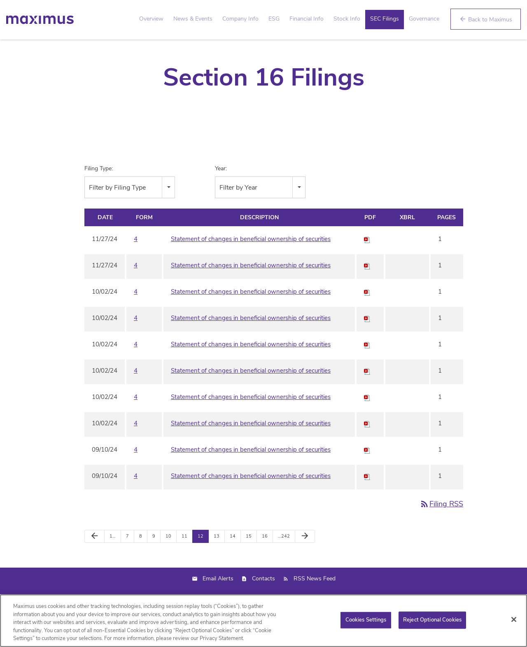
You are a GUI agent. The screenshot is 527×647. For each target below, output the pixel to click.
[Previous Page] (94, 557)
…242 (284, 557)
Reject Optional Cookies (432, 623)
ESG (274, 19)
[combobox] (129, 208)
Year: (221, 189)
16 (265, 557)
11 (184, 557)
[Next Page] (305, 557)
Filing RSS (441, 525)
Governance (424, 19)
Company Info (240, 19)
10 (168, 557)
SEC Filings (384, 19)
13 (216, 557)
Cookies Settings (366, 623)
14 (233, 557)
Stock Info (346, 19)
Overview (151, 19)
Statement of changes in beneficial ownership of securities (251, 260)
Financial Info (306, 19)
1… (113, 557)
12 (200, 557)
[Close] (514, 623)
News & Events (192, 19)
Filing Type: (98, 189)
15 (249, 557)
